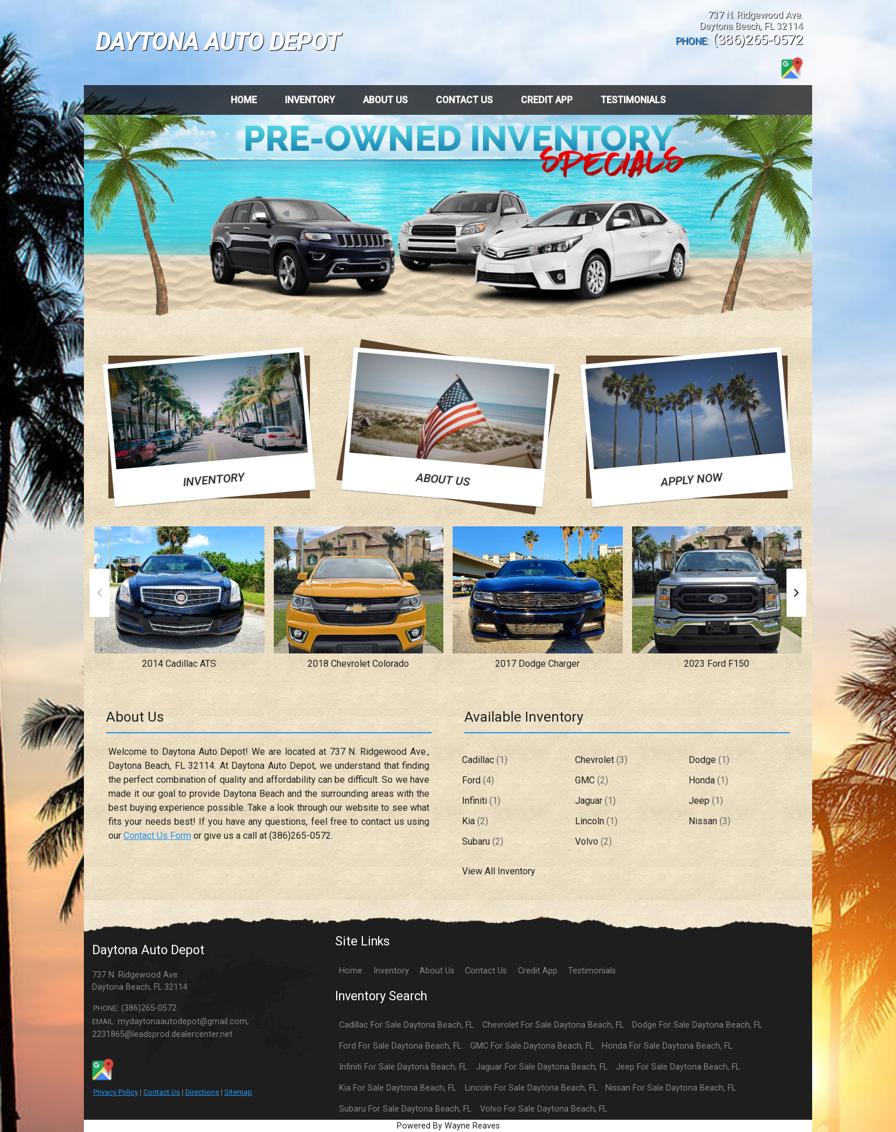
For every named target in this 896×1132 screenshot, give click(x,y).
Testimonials (592, 971)
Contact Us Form (157, 835)
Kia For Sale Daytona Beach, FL (397, 1088)
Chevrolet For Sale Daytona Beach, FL (553, 1025)
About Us (436, 971)
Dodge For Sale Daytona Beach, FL (697, 1025)
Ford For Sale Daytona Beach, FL (400, 1046)
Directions (202, 1092)
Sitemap (238, 1092)
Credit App (538, 971)
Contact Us (161, 1092)
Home (350, 971)
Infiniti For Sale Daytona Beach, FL (403, 1067)
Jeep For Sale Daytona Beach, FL (678, 1067)
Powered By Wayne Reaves (448, 1126)
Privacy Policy (115, 1092)
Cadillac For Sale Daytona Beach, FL (406, 1025)
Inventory (391, 971)
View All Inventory (498, 871)
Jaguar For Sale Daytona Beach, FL (542, 1067)
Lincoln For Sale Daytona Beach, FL (531, 1088)
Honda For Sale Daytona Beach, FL (667, 1046)
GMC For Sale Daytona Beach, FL (532, 1046)
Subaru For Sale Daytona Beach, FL (405, 1109)
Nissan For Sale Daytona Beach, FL (670, 1088)
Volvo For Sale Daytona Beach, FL (543, 1109)
